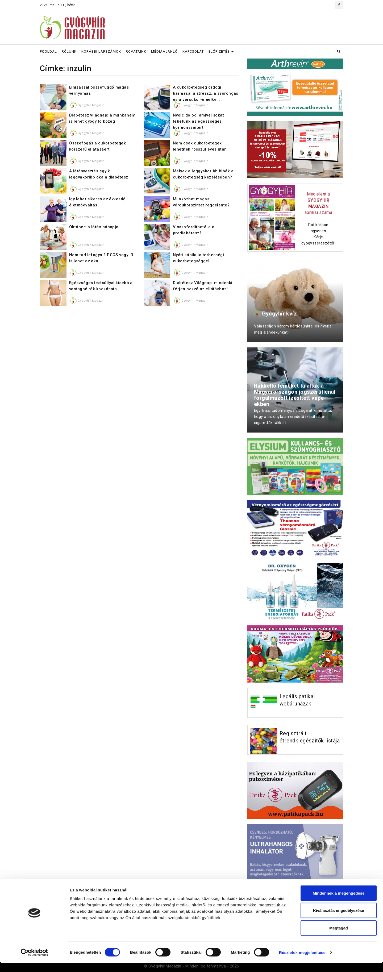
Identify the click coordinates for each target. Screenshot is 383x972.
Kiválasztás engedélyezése (338, 919)
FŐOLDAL (48, 51)
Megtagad (338, 937)
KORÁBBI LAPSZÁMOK (101, 51)
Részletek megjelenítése (302, 961)
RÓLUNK (69, 51)
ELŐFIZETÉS (221, 51)
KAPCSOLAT (193, 51)
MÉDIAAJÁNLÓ (164, 51)
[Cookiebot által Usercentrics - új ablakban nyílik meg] (34, 962)
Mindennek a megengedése (338, 902)
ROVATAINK (136, 51)
